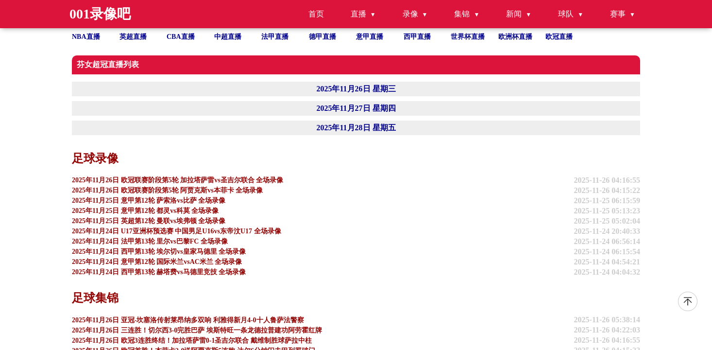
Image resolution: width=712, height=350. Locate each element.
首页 (316, 14)
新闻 (514, 14)
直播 (358, 14)
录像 (410, 14)
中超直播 (227, 36)
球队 (566, 14)
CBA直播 (181, 36)
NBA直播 (86, 36)
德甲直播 (322, 36)
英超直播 (133, 36)
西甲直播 (417, 36)
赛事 (618, 14)
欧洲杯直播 (515, 36)
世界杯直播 (468, 36)
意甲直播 (369, 36)
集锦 (462, 14)
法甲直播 (274, 36)
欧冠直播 (559, 36)
